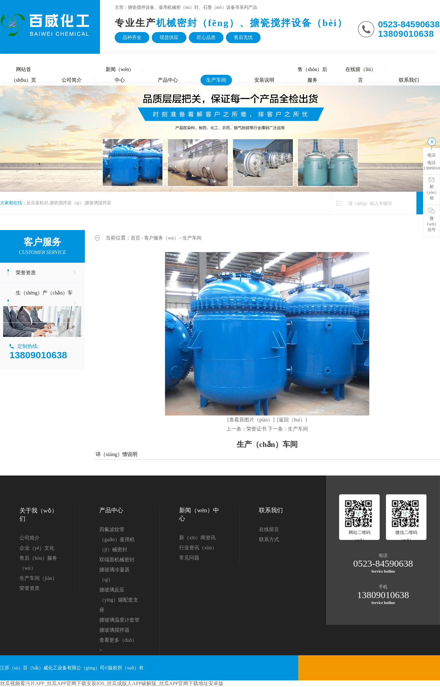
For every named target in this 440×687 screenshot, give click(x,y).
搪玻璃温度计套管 (119, 620)
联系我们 (409, 80)
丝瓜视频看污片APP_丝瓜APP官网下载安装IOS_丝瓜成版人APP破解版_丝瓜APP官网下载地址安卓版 (111, 683)
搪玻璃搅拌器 (114, 630)
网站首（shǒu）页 (23, 71)
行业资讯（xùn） (198, 547)
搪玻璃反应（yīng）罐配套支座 (118, 600)
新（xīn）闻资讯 (197, 537)
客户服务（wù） (161, 237)
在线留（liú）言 (360, 71)
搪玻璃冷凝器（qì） (114, 574)
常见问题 (189, 557)
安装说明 (264, 80)
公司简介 (72, 80)
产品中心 (168, 80)
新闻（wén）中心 (120, 71)
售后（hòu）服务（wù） (38, 563)
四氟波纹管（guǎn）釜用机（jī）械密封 (117, 539)
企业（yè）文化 (36, 548)
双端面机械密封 (117, 559)
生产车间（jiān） (38, 578)
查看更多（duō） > (118, 645)
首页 (135, 237)
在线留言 (269, 529)
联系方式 (269, 539)
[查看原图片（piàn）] (250, 419)
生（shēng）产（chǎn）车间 (44, 302)
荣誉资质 (26, 272)
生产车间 (216, 80)
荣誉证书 (256, 428)
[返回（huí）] (292, 419)
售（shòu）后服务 (312, 71)
